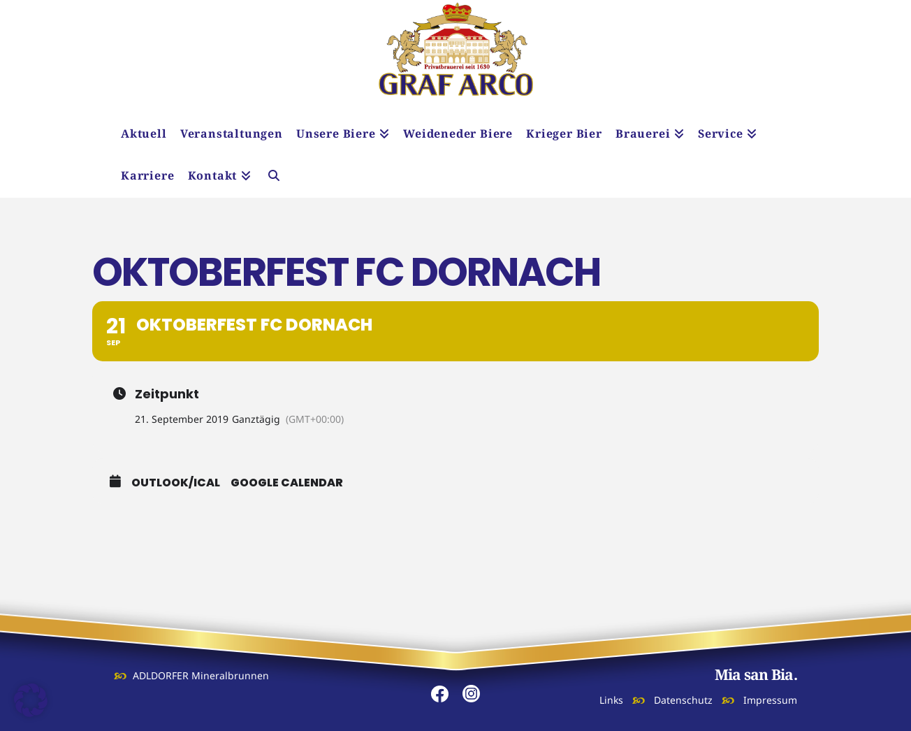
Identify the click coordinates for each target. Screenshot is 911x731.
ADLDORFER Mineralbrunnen (201, 675)
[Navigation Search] (274, 177)
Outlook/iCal (175, 483)
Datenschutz (683, 700)
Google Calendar (287, 483)
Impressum (770, 700)
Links (611, 700)
